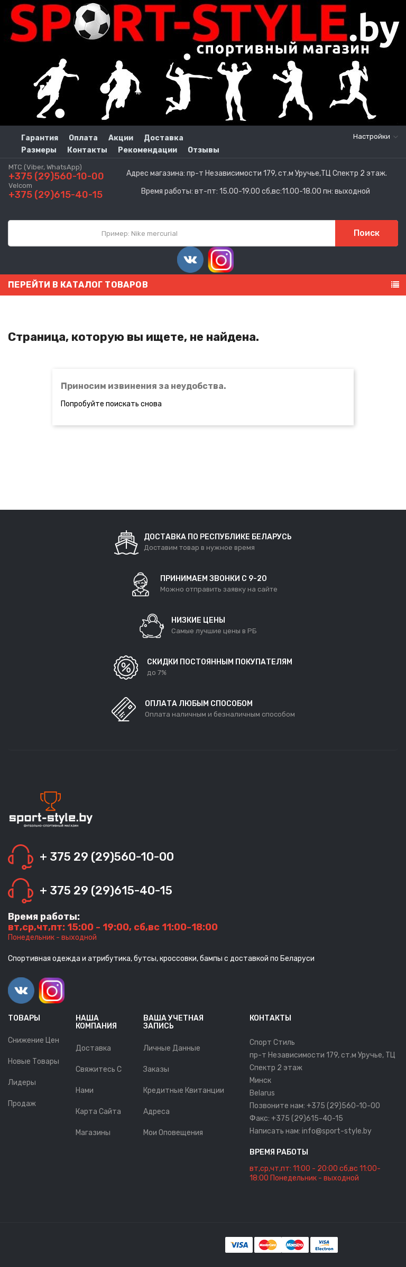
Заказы (156, 1069)
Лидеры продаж (22, 1093)
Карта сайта (98, 1111)
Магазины (93, 1132)
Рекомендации (147, 150)
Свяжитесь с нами (99, 1080)
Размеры (39, 150)
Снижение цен (33, 1040)
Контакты (87, 150)
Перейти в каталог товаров (78, 285)
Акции (120, 138)
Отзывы (203, 150)
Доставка (163, 138)
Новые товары (33, 1061)
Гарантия (39, 138)
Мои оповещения (173, 1132)
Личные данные (171, 1048)
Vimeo (190, 259)
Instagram (221, 259)
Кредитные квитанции (183, 1090)
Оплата (83, 138)
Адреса (156, 1111)
